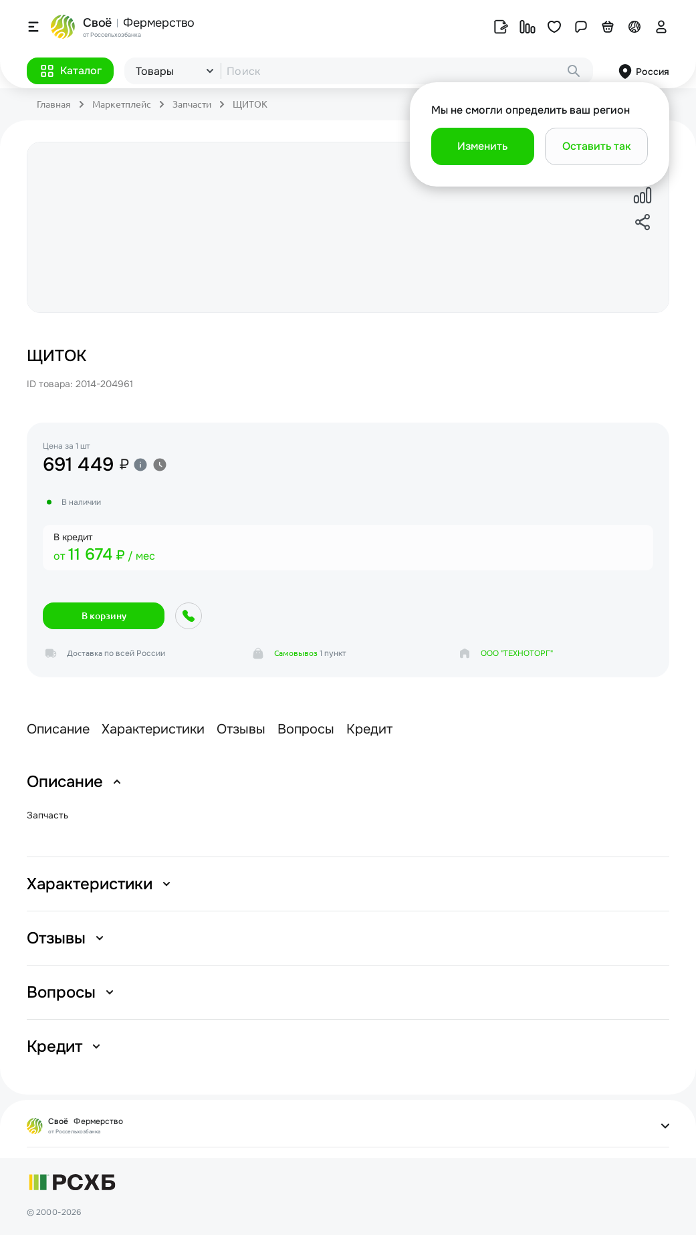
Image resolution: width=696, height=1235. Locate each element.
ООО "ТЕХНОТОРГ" (517, 653)
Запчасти (191, 104)
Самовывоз (296, 653)
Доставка (84, 653)
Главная (54, 104)
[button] (70, 71)
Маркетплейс (121, 104)
